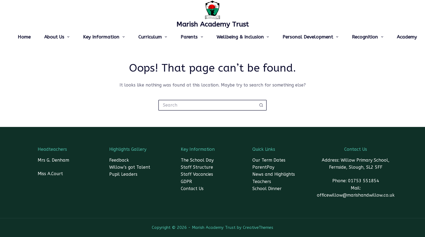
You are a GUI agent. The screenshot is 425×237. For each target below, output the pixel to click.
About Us (58, 37)
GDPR (186, 181)
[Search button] (261, 105)
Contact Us (192, 188)
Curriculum (153, 37)
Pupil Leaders (123, 174)
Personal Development (311, 37)
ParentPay (263, 167)
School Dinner (267, 188)
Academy (407, 37)
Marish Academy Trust (212, 24)
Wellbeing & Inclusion (244, 37)
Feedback (119, 160)
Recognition (368, 37)
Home (24, 37)
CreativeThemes (258, 227)
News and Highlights (273, 174)
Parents (193, 37)
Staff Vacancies (197, 174)
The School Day (197, 160)
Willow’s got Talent (129, 167)
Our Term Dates (268, 160)
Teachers (261, 181)
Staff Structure (197, 167)
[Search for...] (207, 105)
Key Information (105, 37)
